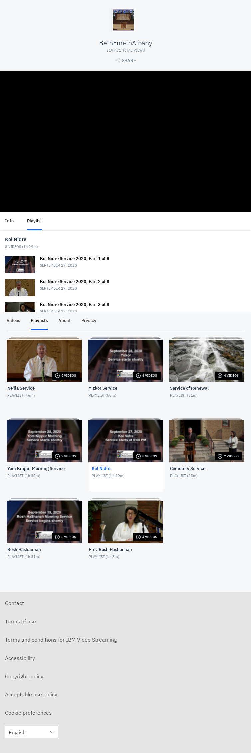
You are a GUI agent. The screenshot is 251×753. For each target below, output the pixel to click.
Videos (13, 320)
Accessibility (20, 658)
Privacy (88, 320)
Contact (14, 603)
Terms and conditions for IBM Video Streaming (61, 639)
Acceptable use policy (31, 694)
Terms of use (20, 621)
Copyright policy (24, 676)
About (64, 320)
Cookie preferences (28, 712)
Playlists (39, 320)
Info (9, 221)
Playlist (34, 221)
